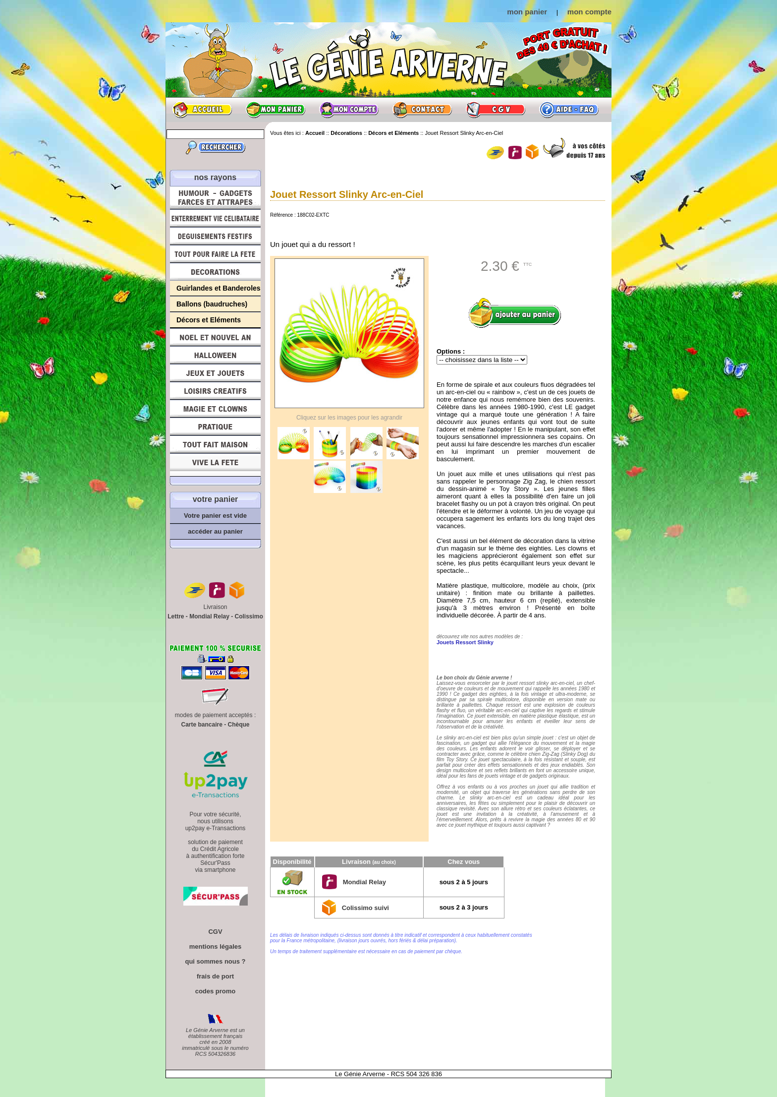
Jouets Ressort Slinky (465, 642)
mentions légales (215, 946)
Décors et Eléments (208, 320)
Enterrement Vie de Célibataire (215, 218)
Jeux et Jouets (215, 373)
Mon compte (349, 109)
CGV (495, 109)
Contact (422, 109)
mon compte (589, 11)
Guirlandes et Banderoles (218, 288)
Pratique (215, 426)
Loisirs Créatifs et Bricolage (215, 390)
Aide (569, 109)
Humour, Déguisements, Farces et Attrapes (215, 197)
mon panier (527, 11)
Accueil (202, 109)
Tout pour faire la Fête (215, 253)
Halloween (215, 355)
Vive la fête (215, 465)
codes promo (215, 991)
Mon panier (275, 109)
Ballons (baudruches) (211, 304)
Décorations (215, 271)
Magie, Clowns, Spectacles (215, 408)
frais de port (215, 976)
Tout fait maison (215, 444)
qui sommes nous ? (215, 961)
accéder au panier (215, 531)
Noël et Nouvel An (215, 337)
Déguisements (215, 236)
